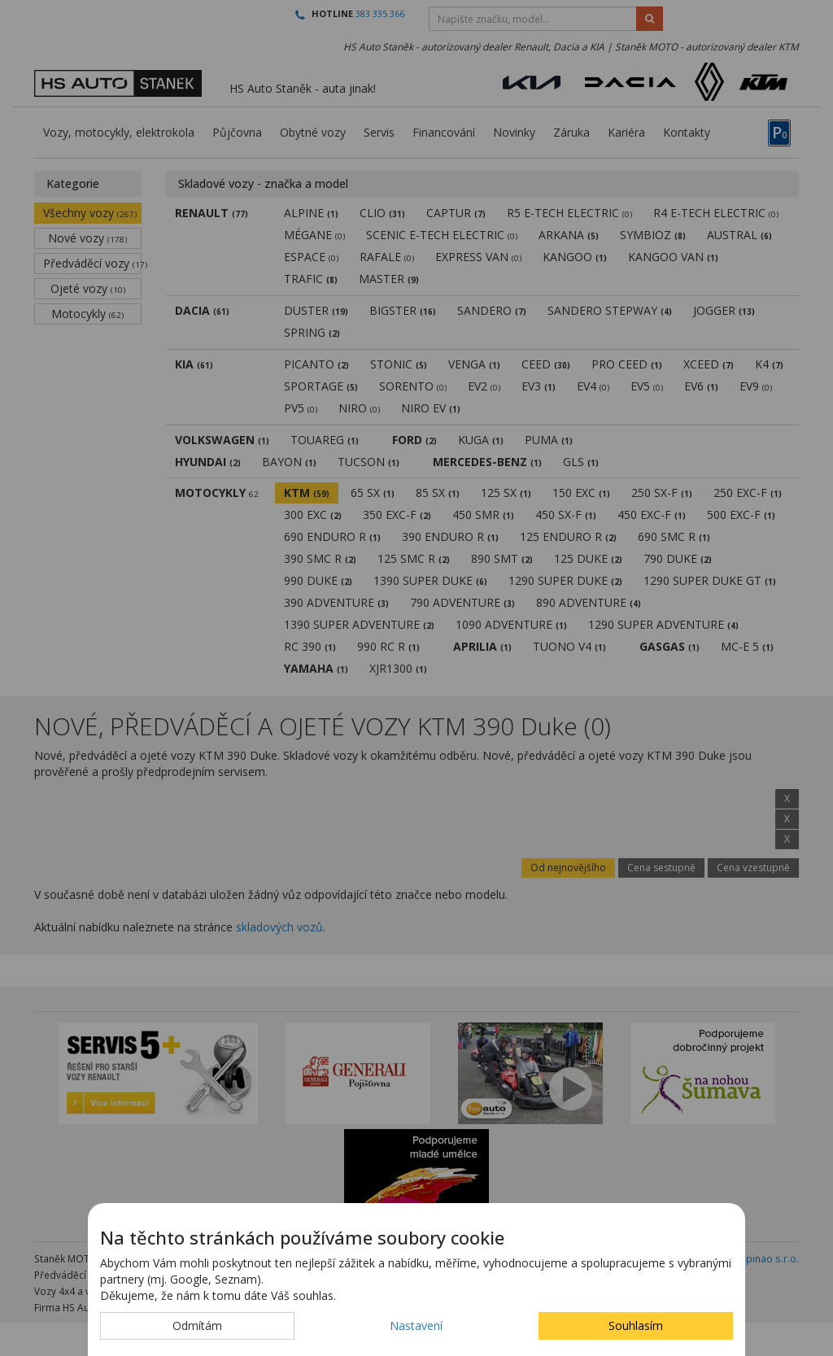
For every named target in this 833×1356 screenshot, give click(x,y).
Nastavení (416, 1325)
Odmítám (197, 1325)
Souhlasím (635, 1325)
